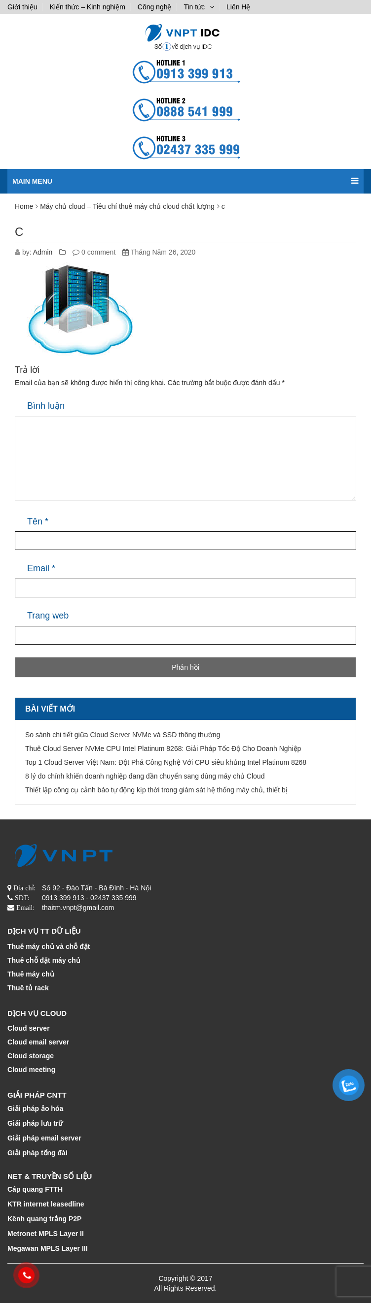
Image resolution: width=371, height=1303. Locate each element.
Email (41, 568)
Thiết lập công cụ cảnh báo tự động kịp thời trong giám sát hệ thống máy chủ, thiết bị (156, 790)
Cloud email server (38, 1042)
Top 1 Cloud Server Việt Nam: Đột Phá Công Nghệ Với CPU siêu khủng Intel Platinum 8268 (165, 762)
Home (24, 206)
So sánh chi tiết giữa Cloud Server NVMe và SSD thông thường (122, 735)
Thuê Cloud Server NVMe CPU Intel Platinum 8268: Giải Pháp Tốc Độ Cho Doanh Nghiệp (163, 748)
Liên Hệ (238, 7)
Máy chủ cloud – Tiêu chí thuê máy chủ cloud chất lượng (127, 206)
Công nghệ (155, 7)
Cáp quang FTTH (35, 1189)
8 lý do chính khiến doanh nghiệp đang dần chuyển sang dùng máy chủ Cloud (144, 776)
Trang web (48, 615)
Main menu (185, 177)
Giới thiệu (22, 7)
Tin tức (194, 7)
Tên (37, 521)
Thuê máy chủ (30, 974)
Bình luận (46, 406)
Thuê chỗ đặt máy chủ (43, 960)
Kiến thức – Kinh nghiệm (87, 7)
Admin (43, 252)
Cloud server (28, 1028)
